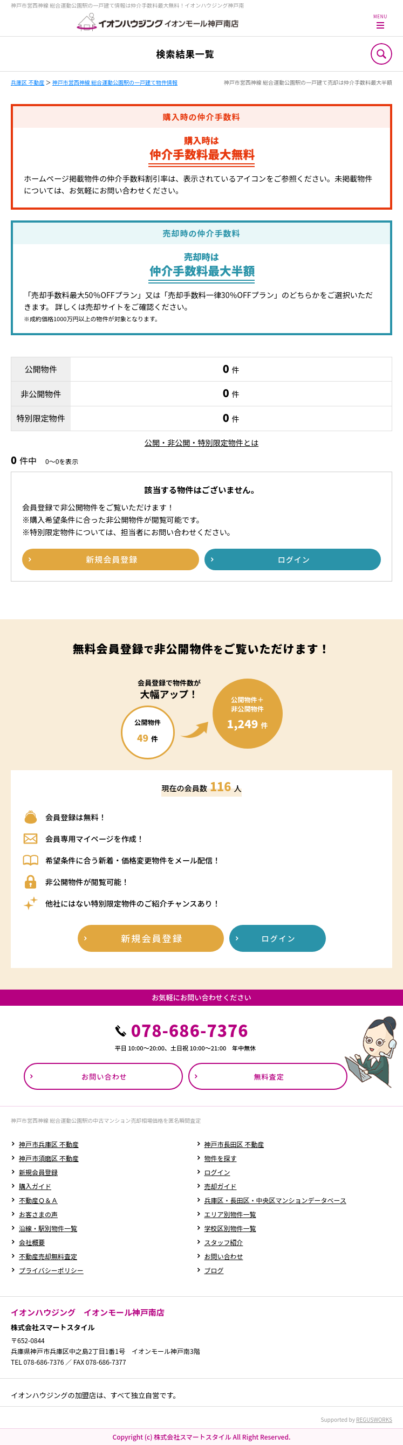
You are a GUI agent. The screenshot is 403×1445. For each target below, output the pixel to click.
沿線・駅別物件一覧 (48, 1228)
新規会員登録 (38, 1172)
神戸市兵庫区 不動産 (49, 1144)
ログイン (217, 1172)
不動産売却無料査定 (48, 1256)
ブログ (214, 1270)
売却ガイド (220, 1186)
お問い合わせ (223, 1256)
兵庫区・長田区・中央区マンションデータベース (275, 1200)
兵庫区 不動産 (27, 82)
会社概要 (32, 1242)
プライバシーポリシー (51, 1270)
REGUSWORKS (374, 1419)
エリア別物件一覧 (230, 1214)
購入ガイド (35, 1186)
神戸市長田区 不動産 (234, 1144)
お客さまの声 (38, 1214)
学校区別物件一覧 (230, 1228)
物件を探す (220, 1158)
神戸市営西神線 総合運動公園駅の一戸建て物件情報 (114, 82)
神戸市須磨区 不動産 (49, 1158)
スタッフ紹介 (223, 1242)
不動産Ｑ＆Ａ (38, 1200)
